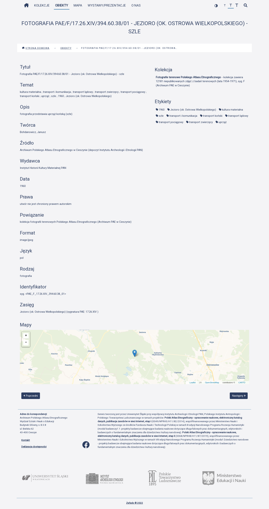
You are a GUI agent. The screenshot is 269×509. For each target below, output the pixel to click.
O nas (136, 5)
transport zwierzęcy (201, 122)
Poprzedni (31, 395)
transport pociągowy (171, 122)
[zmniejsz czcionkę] (225, 6)
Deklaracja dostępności (33, 446)
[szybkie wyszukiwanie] (245, 6)
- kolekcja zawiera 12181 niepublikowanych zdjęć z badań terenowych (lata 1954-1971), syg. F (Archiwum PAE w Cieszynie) (200, 81)
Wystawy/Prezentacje (107, 5)
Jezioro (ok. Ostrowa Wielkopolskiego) (193, 109)
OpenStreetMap (212, 382)
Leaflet (193, 382)
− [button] (26, 342)
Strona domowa (35, 48)
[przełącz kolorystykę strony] (216, 6)
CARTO (241, 382)
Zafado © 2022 (134, 502)
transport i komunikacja (183, 115)
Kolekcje (42, 5)
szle (161, 115)
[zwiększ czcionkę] (237, 6)
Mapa (78, 5)
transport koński (212, 115)
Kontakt (25, 440)
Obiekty (61, 5)
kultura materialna (232, 109)
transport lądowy (238, 115)
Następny (238, 395)
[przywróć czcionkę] (231, 6)
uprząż (223, 122)
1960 (162, 109)
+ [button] (26, 335)
